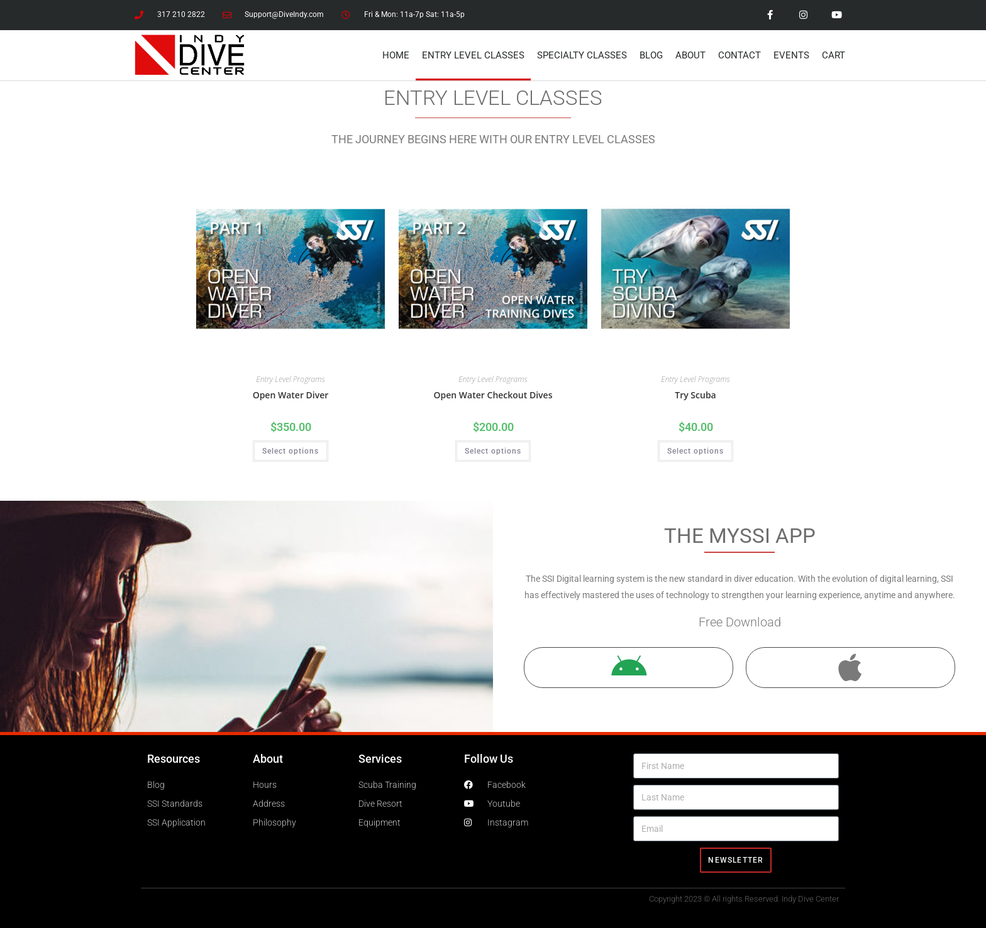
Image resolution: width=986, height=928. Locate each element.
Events (791, 55)
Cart (833, 55)
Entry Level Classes (473, 55)
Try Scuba (695, 395)
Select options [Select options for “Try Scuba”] (695, 451)
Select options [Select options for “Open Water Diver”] (290, 451)
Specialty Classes (582, 55)
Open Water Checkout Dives (493, 395)
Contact (739, 55)
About (690, 55)
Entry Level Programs (290, 379)
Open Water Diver (291, 395)
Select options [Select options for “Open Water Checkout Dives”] (493, 451)
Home (395, 55)
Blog (651, 55)
